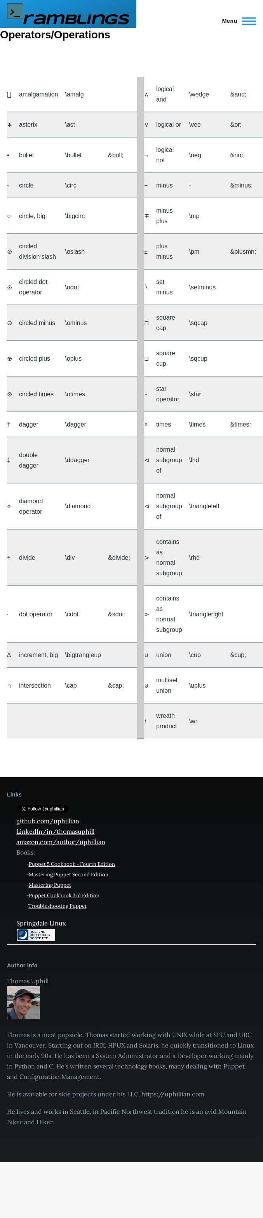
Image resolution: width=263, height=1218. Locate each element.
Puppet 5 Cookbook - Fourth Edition (72, 864)
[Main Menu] (236, 21)
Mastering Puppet (50, 885)
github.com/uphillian (47, 821)
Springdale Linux (41, 923)
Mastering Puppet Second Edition (68, 874)
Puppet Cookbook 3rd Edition (64, 895)
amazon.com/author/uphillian (60, 842)
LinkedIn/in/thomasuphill (55, 831)
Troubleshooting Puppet (57, 906)
